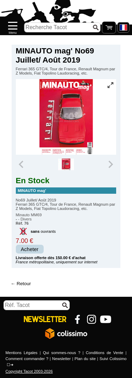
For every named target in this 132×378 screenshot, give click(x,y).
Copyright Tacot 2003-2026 (29, 371)
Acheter (29, 249)
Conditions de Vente (104, 353)
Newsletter (61, 359)
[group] (66, 165)
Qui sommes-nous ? (61, 353)
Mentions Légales (22, 353)
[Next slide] (111, 165)
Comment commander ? (27, 359)
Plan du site (85, 359)
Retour (24, 283)
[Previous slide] (22, 165)
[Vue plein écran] (110, 85)
